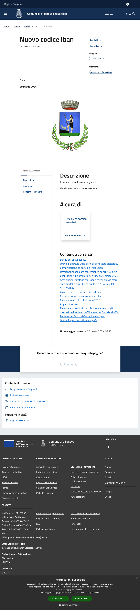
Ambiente (75, 486)
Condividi (96, 40)
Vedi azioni (96, 46)
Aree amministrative (12, 472)
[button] (70, 605)
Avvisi (27, 26)
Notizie (108, 467)
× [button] (137, 578)
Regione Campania (13, 4)
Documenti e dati (10, 498)
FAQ (38, 523)
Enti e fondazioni (10, 482)
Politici (5, 487)
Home (6, 26)
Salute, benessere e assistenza (86, 491)
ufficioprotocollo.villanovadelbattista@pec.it (24, 537)
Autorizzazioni (78, 496)
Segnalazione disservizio (48, 518)
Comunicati (110, 472)
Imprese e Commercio (46, 482)
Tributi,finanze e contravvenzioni (79, 479)
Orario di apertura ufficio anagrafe (78, 320)
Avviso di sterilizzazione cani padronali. (81, 292)
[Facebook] (117, 14)
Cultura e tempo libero (47, 472)
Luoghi (108, 491)
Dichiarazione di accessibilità (85, 529)
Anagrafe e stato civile (47, 467)
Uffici (4, 477)
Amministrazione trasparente (85, 513)
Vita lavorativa (43, 477)
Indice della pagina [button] (31, 170)
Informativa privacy (80, 518)
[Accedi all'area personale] (128, 4)
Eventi (108, 496)
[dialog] (70, 592)
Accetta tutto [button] (59, 598)
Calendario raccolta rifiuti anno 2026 (80, 300)
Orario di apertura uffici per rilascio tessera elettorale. (89, 264)
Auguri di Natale (69, 304)
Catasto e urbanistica (46, 487)
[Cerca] (134, 14)
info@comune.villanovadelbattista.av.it (22, 547)
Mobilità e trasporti (45, 493)
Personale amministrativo (14, 493)
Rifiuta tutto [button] (81, 598)
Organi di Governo (11, 467)
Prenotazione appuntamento (50, 513)
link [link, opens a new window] (97, 592)
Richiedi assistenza (45, 529)
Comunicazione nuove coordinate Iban (81, 296)
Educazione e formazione (83, 466)
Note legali (76, 523)
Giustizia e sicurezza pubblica (85, 472)
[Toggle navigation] (6, 13)
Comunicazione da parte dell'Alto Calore (82, 268)
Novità (16, 26)
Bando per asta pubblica (73, 260)
